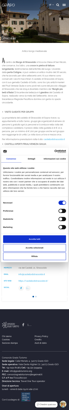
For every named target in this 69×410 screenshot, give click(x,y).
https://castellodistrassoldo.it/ (33, 281)
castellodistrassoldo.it (54, 139)
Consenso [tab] (11, 159)
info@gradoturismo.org (21, 371)
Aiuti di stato (41, 343)
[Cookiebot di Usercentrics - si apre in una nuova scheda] (54, 151)
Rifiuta (34, 256)
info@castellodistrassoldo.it (31, 274)
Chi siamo (6, 336)
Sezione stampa (10, 343)
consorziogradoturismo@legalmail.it (24, 375)
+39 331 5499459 (34, 368)
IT (50, 5)
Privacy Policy (41, 336)
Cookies (6, 340)
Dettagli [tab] (31, 159)
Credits (38, 340)
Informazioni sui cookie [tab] (55, 159)
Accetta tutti (34, 239)
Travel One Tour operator (33, 381)
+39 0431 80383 (13, 368)
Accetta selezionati (34, 248)
